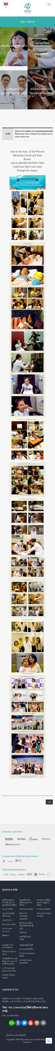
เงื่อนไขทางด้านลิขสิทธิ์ (16, 1035)
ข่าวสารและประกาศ (7, 929)
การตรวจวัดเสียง (43, 909)
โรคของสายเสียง (26, 909)
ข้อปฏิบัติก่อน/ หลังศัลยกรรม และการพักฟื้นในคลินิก (10, 961)
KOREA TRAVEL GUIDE (8, 976)
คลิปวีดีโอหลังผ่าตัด (25, 938)
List (49, 802)
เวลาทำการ (7, 920)
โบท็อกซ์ (23, 932)
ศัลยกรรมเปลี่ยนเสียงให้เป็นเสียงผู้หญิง (26, 925)
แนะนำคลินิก (7, 909)
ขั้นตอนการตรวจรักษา (9, 952)
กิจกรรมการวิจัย (9, 924)
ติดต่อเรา (6, 935)
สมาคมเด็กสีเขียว (26, 949)
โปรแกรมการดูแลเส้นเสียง (44, 914)
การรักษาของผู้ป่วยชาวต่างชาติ (9, 969)
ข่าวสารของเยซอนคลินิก (27, 954)
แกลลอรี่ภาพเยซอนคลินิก (25, 961)
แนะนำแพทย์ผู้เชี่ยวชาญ (8, 914)
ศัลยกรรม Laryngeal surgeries (23, 916)
